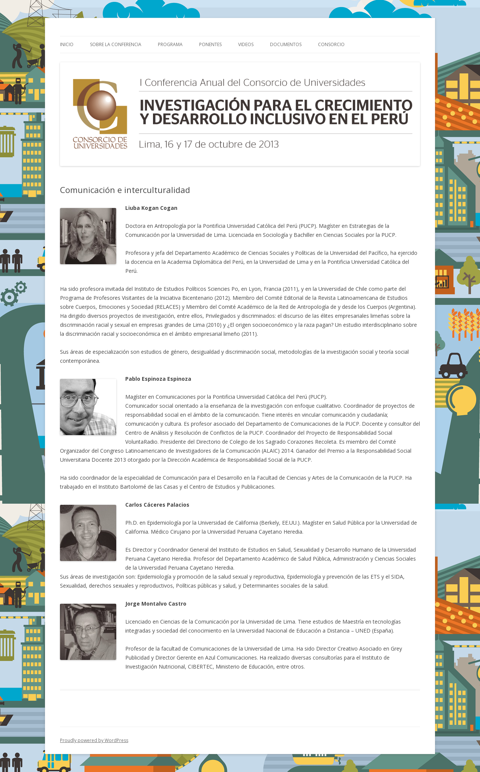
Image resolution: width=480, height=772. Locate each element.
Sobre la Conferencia (115, 44)
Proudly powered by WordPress (94, 740)
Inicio (67, 44)
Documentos (286, 44)
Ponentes (210, 44)
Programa (170, 44)
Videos (246, 44)
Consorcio (331, 44)
